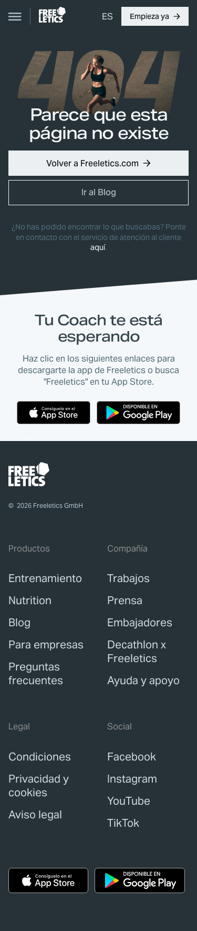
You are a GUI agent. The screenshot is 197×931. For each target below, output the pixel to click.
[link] (52, 15)
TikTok (123, 823)
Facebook (131, 757)
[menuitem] (107, 16)
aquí (97, 247)
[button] (155, 16)
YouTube (128, 801)
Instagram (132, 779)
